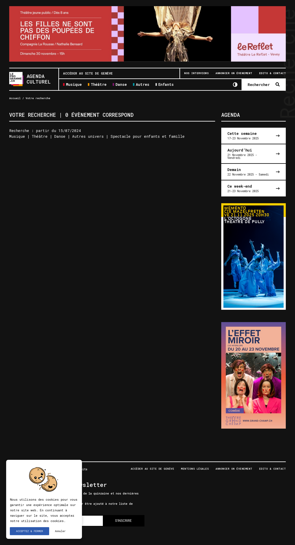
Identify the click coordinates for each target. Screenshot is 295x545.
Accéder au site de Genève (88, 73)
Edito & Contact (272, 468)
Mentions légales (195, 468)
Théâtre (99, 85)
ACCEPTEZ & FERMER (29, 531)
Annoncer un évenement (234, 468)
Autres (142, 85)
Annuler (60, 531)
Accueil (15, 98)
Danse (121, 85)
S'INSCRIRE (123, 521)
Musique (74, 85)
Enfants (166, 85)
